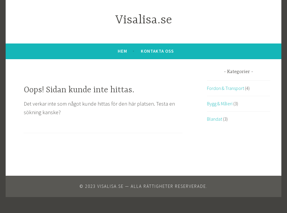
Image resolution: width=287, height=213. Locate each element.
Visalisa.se (143, 20)
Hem (122, 51)
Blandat (214, 119)
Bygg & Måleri (219, 103)
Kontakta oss (157, 51)
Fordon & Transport (225, 88)
